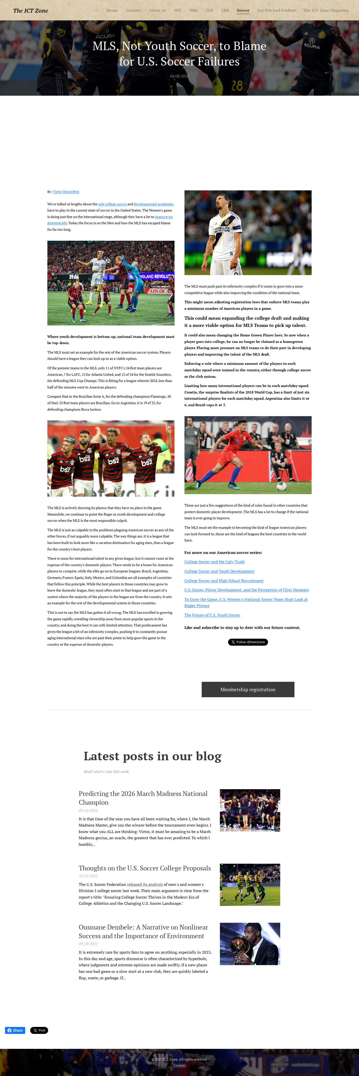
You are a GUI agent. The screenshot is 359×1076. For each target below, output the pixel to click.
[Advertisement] (179, 133)
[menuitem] (100, 10)
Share (15, 1030)
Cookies (180, 1065)
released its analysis (145, 884)
